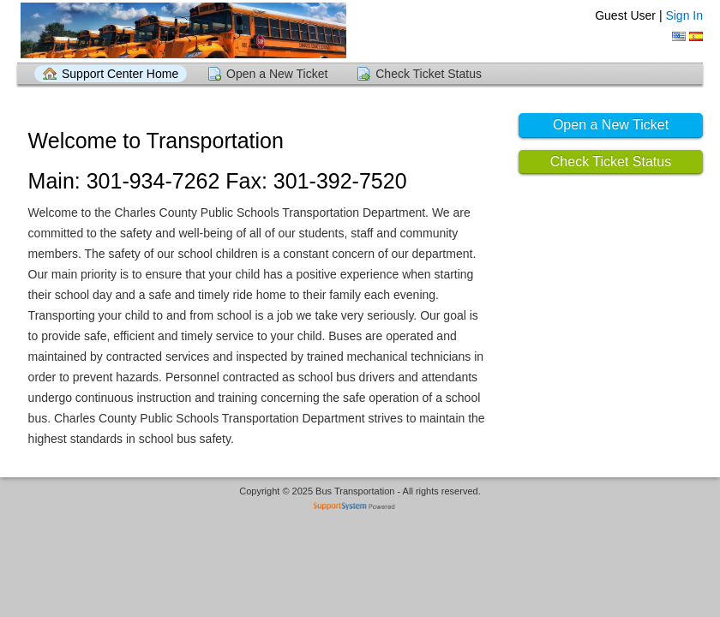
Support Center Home (120, 74)
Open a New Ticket (276, 74)
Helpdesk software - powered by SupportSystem (360, 508)
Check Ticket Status (428, 74)
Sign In (684, 15)
